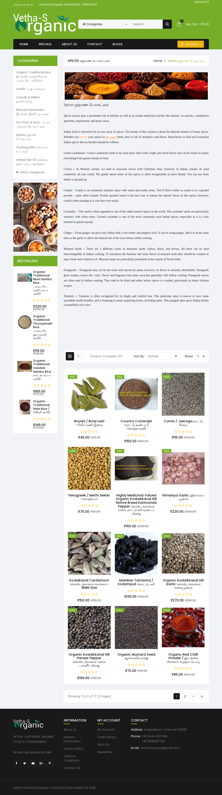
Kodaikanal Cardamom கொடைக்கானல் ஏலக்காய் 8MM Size (89, 584)
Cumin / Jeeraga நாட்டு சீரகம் (183, 423)
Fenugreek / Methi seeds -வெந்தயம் (89, 497)
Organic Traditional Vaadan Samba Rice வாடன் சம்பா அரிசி (42, 370)
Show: (189, 356)
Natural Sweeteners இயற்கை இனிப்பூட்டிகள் (32, 112)
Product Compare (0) (106, 356)
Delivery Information (72, 739)
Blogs (117, 44)
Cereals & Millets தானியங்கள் (28, 99)
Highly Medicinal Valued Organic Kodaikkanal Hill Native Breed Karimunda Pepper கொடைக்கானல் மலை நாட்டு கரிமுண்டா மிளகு (136, 504)
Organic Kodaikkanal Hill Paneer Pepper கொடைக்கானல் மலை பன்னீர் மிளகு (89, 660)
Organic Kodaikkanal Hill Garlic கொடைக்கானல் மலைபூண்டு (183, 584)
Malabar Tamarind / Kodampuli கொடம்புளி (136, 582)
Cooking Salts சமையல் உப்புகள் (32, 149)
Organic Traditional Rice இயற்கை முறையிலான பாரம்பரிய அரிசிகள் (33, 76)
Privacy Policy (73, 749)
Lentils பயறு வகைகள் (31, 89)
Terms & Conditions (71, 758)
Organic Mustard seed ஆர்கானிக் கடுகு (136, 656)
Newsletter (105, 752)
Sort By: (139, 356)
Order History (106, 737)
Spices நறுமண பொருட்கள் (26, 137)
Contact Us (72, 768)
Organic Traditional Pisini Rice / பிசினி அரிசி (41, 406)
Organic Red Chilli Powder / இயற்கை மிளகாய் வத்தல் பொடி (183, 658)
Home (24, 44)
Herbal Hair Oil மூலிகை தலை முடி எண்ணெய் (32, 162)
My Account (106, 730)
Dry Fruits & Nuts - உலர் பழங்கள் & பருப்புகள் (33, 124)
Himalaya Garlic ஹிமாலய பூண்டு (183, 497)
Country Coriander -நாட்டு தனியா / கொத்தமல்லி (136, 425)
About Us (69, 44)
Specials (44, 44)
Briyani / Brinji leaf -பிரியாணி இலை (89, 423)
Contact (94, 44)
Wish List (103, 744)
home (158, 61)
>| (201, 696)
